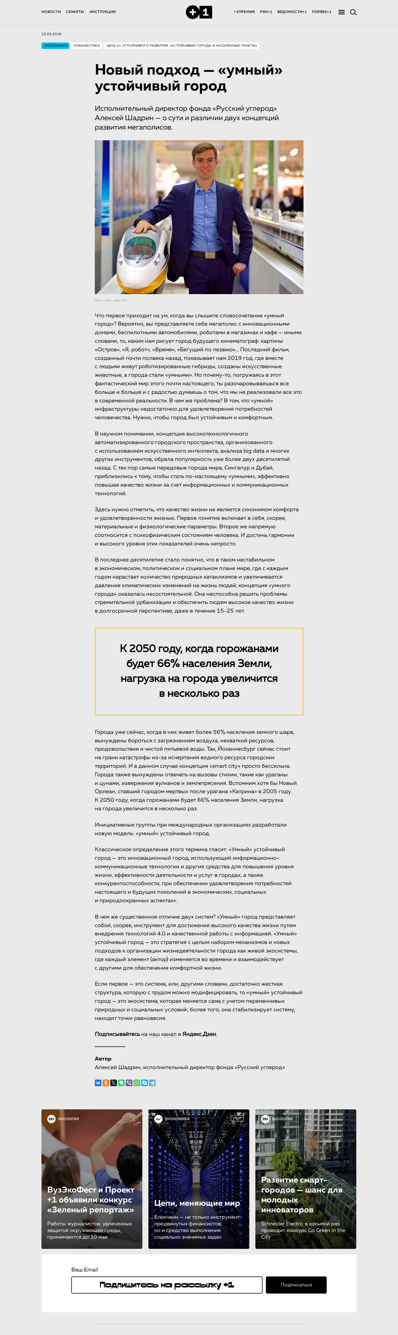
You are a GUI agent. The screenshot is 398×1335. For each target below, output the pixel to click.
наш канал (163, 1034)
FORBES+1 (321, 12)
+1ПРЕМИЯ (244, 12)
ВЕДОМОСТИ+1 (292, 12)
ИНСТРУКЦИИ (103, 12)
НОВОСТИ (51, 12)
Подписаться (296, 1285)
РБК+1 (266, 12)
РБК (237, 1118)
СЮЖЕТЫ (75, 12)
